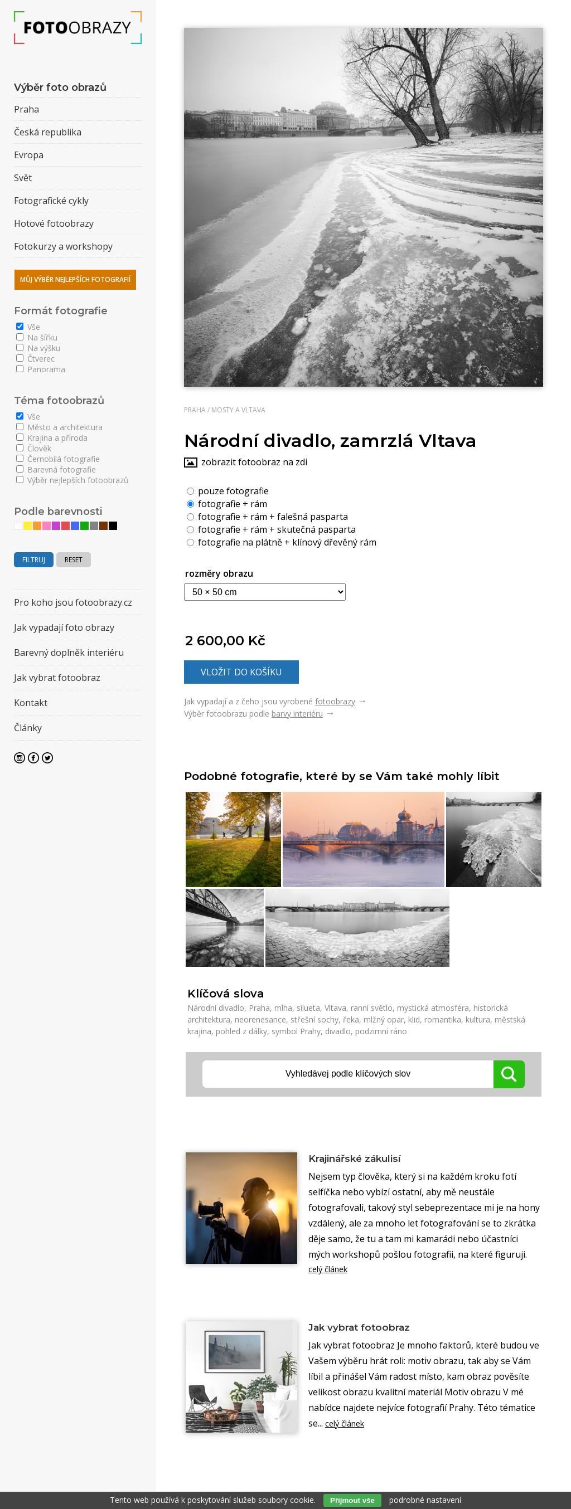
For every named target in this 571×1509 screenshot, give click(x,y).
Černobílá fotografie (58, 459)
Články (28, 728)
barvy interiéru (297, 713)
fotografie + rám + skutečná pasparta (271, 529)
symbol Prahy (296, 1031)
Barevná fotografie (56, 469)
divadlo (338, 1031)
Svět (23, 178)
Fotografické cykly (51, 200)
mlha (283, 1007)
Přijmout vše (352, 1500)
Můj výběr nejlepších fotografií (75, 279)
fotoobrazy (335, 701)
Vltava (335, 1007)
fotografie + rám (227, 503)
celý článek (331, 1272)
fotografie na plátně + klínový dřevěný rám (281, 542)
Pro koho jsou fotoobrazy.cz (73, 602)
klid (414, 1019)
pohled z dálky (241, 1031)
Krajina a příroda (52, 437)
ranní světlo (372, 1007)
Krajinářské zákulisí (365, 1159)
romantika (442, 1019)
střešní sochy (314, 1019)
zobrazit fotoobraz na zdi (254, 462)
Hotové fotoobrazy (54, 223)
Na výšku (38, 348)
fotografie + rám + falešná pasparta (267, 516)
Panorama (40, 369)
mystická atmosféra (433, 1007)
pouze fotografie (228, 490)
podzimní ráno (381, 1031)
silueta (308, 1007)
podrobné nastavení (425, 1500)
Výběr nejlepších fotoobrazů (72, 480)
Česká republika (47, 132)
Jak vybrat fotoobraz (370, 1331)
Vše (28, 327)
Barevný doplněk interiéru (69, 652)
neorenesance (260, 1019)
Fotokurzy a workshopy (63, 246)
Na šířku (36, 337)
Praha (195, 410)
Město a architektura (59, 427)
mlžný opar (384, 1019)
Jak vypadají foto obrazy (64, 627)
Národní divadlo (215, 1007)
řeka (351, 1019)
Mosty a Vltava (238, 410)
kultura (478, 1019)
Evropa (28, 155)
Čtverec (35, 358)
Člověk (33, 448)
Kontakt (30, 703)
